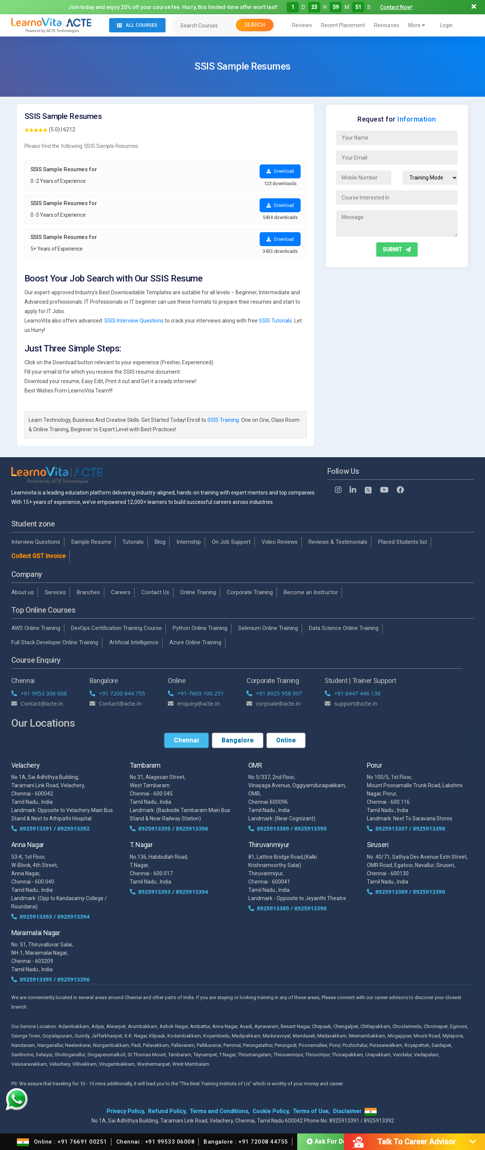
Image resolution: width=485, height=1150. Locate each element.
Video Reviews (280, 541)
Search (255, 25)
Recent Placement (343, 25)
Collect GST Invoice (38, 556)
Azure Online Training (195, 642)
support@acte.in (351, 703)
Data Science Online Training (344, 628)
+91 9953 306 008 (39, 693)
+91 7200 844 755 (117, 693)
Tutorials (133, 541)
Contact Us (155, 592)
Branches (88, 592)
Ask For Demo (331, 1141)
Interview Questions (35, 541)
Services (55, 592)
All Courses (137, 25)
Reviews (302, 25)
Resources (386, 25)
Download (280, 171)
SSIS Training (223, 420)
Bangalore (238, 740)
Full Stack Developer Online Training (54, 642)
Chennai (186, 740)
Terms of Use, (311, 1111)
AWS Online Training (35, 628)
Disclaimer (347, 1111)
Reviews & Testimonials (338, 541)
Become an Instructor (311, 592)
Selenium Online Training (268, 628)
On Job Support (231, 541)
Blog (160, 541)
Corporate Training (250, 592)
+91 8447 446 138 (352, 693)
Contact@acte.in (37, 703)
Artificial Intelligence (133, 642)
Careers (121, 592)
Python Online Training (200, 628)
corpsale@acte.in (273, 703)
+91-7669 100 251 (196, 693)
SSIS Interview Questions (134, 321)
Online (286, 740)
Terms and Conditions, (219, 1111)
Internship (188, 541)
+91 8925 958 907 (274, 693)
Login (446, 25)
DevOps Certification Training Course (116, 628)
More (416, 25)
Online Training (198, 592)
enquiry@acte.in (194, 703)
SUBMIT (397, 249)
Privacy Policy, (125, 1111)
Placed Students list (402, 541)
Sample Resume (91, 541)
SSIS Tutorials (275, 321)
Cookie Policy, (271, 1111)
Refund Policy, (167, 1111)
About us (22, 592)
